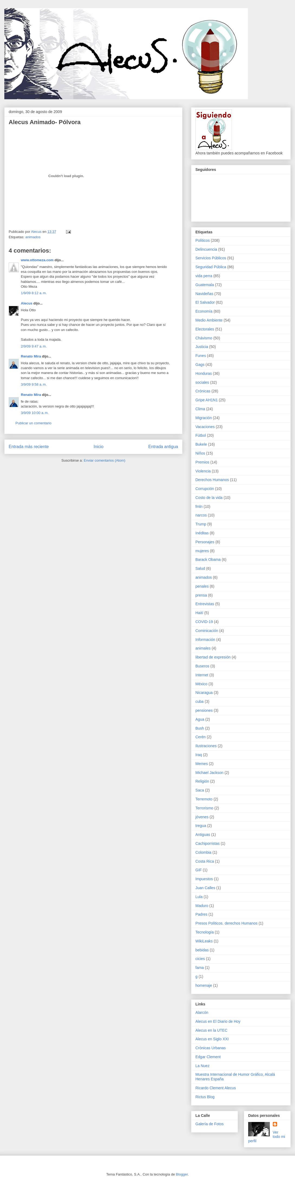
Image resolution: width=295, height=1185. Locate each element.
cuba (199, 701)
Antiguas (202, 834)
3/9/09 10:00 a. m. (35, 413)
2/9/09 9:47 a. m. (34, 346)
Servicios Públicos (210, 258)
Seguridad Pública (210, 267)
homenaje (203, 985)
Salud (200, 568)
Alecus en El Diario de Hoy (218, 1021)
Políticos (202, 240)
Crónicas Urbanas (210, 1048)
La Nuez (202, 1066)
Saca (199, 790)
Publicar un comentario (33, 423)
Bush (199, 728)
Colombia (203, 852)
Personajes (204, 542)
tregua (200, 825)
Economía (203, 311)
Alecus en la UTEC (211, 1030)
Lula (198, 897)
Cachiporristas (207, 843)
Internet (201, 675)
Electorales (204, 329)
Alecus (26, 303)
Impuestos (204, 879)
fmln (198, 506)
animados (32, 237)
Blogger (182, 1174)
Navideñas (204, 294)
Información (205, 639)
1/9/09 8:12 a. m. (34, 293)
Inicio (98, 446)
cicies (200, 958)
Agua (199, 719)
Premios (202, 462)
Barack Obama (208, 559)
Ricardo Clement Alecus (215, 1088)
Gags (199, 364)
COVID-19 (204, 622)
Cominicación (206, 630)
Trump (200, 524)
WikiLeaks (204, 941)
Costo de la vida (208, 497)
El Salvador (205, 302)
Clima (200, 409)
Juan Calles (205, 888)
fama (199, 967)
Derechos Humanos (212, 480)
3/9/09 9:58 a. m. (34, 384)
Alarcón (201, 1012)
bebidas (202, 950)
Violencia (203, 471)
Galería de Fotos (209, 1124)
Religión (202, 781)
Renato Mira (31, 356)
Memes (201, 764)
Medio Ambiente (208, 320)
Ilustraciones (206, 746)
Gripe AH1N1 (206, 400)
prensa (201, 595)
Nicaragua (204, 692)
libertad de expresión (213, 657)
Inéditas (202, 533)
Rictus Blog (205, 1097)
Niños (200, 453)
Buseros (202, 666)
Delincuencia (206, 249)
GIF (198, 870)
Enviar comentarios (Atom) (104, 460)
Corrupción (204, 488)
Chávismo (203, 338)
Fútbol (200, 435)
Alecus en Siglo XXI (212, 1039)
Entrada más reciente (29, 446)
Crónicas (202, 391)
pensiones (204, 710)
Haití (199, 613)
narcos (201, 515)
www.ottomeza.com (37, 260)
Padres (201, 914)
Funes (200, 355)
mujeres (202, 551)
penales (202, 586)
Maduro (201, 905)
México (201, 684)
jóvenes (201, 817)
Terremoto (203, 799)
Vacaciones (205, 427)
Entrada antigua (163, 446)
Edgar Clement (208, 1057)
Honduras (203, 373)
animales (203, 648)
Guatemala (204, 285)
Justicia (201, 347)
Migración (203, 418)
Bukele (201, 444)
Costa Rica (204, 861)
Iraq (198, 755)
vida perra (203, 276)
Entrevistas (204, 604)
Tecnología (204, 932)
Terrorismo (204, 808)
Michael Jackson (209, 772)
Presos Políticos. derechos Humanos (226, 923)
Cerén (200, 737)
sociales (202, 382)
